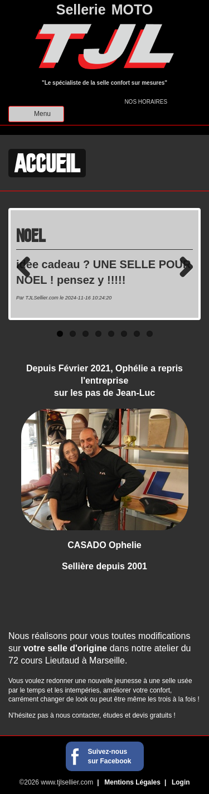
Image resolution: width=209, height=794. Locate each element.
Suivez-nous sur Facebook (110, 756)
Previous (27, 266)
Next (182, 266)
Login (181, 782)
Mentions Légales (132, 782)
